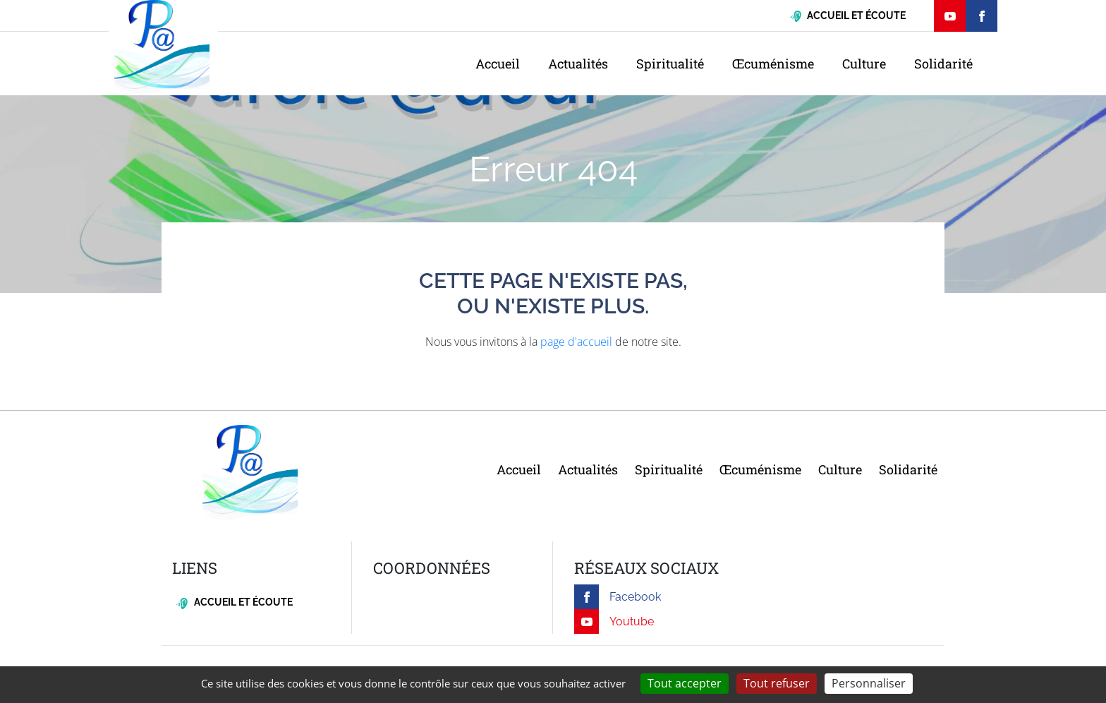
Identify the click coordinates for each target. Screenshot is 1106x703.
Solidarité (943, 63)
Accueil (497, 63)
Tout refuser (776, 683)
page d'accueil (576, 341)
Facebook (617, 596)
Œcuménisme (773, 63)
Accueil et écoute (234, 602)
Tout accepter (685, 683)
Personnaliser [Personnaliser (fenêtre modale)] (869, 683)
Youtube (614, 621)
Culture (864, 63)
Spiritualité (670, 63)
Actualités (578, 63)
